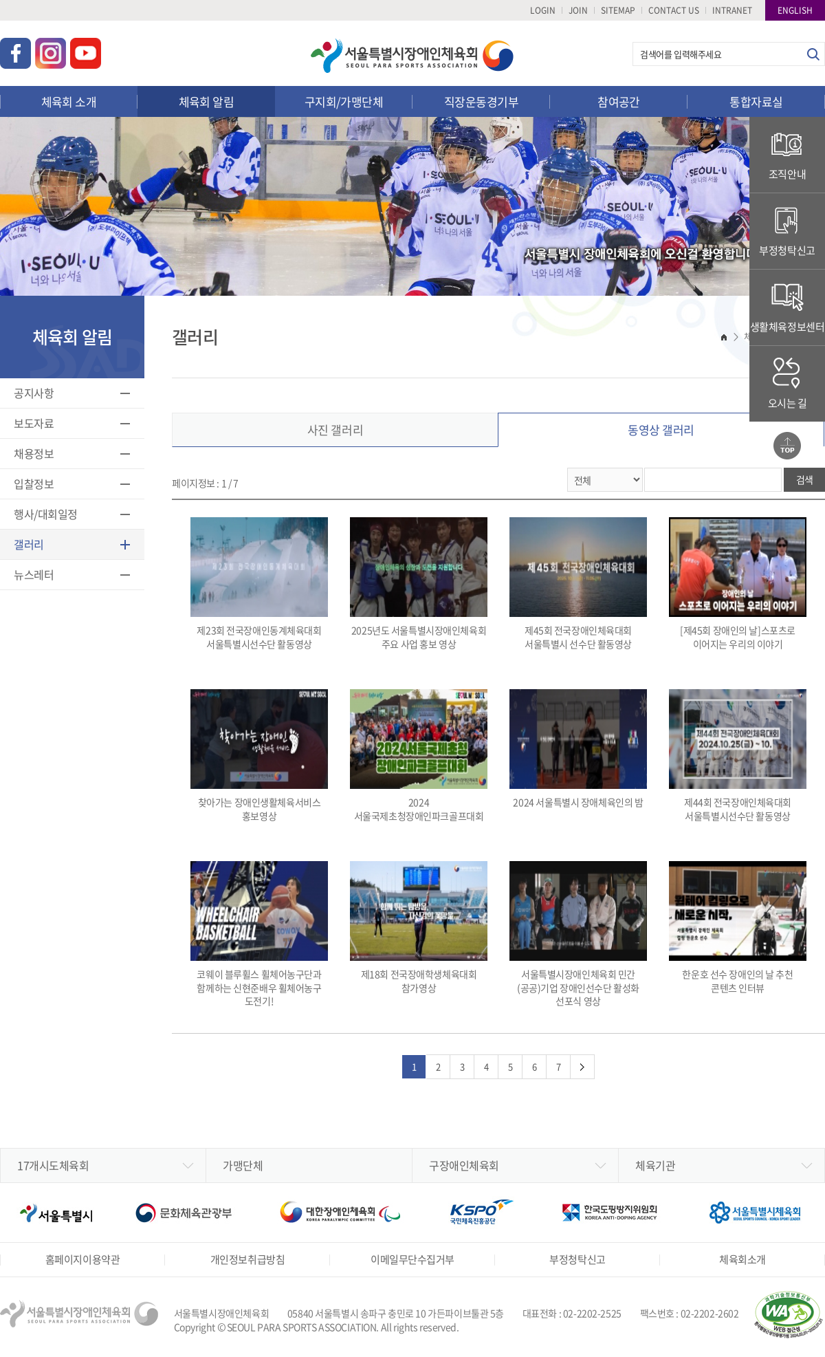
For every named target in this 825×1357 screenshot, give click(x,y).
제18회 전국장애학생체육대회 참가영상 (418, 928)
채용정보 (34, 453)
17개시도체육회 (53, 1165)
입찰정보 (34, 483)
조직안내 (787, 154)
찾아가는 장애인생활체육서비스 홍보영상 (259, 756)
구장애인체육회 (464, 1165)
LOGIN (543, 10)
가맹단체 (243, 1165)
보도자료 (34, 423)
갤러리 (29, 544)
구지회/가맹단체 (344, 101)
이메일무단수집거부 (412, 1259)
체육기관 (655, 1165)
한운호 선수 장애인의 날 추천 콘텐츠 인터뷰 (737, 928)
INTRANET (732, 10)
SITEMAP (618, 10)
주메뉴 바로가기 (0, 0)
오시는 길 (787, 383)
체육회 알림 (206, 101)
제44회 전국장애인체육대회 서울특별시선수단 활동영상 (737, 756)
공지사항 (34, 392)
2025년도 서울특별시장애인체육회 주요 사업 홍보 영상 (418, 584)
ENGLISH (795, 10)
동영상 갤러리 (661, 429)
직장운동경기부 (481, 101)
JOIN (578, 10)
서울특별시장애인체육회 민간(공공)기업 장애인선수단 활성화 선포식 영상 (578, 934)
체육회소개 (742, 1259)
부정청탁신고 (787, 231)
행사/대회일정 (46, 514)
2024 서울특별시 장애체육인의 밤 (578, 749)
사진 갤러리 (335, 429)
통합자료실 (755, 101)
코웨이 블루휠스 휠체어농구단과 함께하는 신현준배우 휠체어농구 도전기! (259, 934)
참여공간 (618, 101)
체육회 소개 (69, 101)
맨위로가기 (787, 445)
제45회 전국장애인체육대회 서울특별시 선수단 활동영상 (578, 584)
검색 (813, 54)
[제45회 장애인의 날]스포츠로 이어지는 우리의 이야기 (737, 584)
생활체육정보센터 (787, 307)
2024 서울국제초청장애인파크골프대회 (418, 756)
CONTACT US (673, 10)
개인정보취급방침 (247, 1259)
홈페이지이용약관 (82, 1259)
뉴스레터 (34, 574)
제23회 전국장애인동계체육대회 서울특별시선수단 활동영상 (259, 584)
